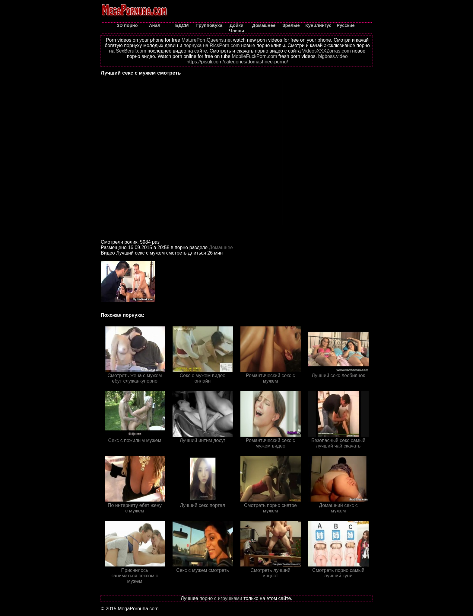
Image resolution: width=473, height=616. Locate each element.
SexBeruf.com (131, 50)
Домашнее (221, 247)
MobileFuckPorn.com (254, 56)
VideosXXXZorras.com (326, 50)
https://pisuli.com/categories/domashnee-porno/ (237, 61)
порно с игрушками (220, 598)
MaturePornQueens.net (207, 40)
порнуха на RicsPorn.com (211, 45)
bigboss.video (333, 56)
